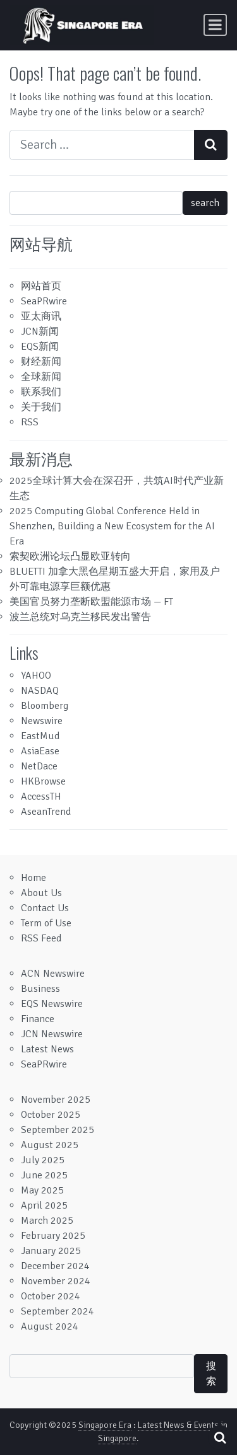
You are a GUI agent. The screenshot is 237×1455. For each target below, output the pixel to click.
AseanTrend (46, 811)
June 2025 (44, 1175)
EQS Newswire (52, 1004)
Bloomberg (44, 705)
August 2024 (49, 1326)
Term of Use (46, 923)
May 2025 (42, 1190)
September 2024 (57, 1311)
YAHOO (36, 675)
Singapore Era (104, 1425)
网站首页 (41, 286)
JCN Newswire (52, 1034)
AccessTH (41, 796)
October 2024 (50, 1296)
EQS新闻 (40, 346)
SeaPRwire (44, 301)
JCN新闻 (40, 331)
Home (33, 877)
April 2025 (44, 1205)
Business (40, 988)
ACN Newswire (53, 973)
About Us (41, 893)
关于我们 (41, 407)
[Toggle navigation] (215, 25)
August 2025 (49, 1145)
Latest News (47, 1049)
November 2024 (55, 1281)
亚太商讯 (41, 316)
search (205, 203)
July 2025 (42, 1160)
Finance (37, 1019)
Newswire (42, 721)
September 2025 (57, 1130)
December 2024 (55, 1266)
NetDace (39, 766)
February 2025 (53, 1235)
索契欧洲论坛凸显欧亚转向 (70, 556)
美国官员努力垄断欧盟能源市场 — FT (91, 601)
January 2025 (51, 1251)
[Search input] (102, 145)
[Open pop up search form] (220, 1437)
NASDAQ (40, 690)
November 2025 (55, 1099)
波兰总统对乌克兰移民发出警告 (80, 617)
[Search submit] (211, 145)
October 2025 (50, 1114)
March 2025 (47, 1220)
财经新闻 (41, 361)
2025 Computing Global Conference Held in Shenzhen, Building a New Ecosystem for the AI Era (112, 526)
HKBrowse (43, 781)
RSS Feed (41, 938)
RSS (30, 422)
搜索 (211, 1374)
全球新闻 (41, 377)
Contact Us (45, 908)
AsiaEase (40, 751)
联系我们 (41, 392)
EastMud (40, 736)
